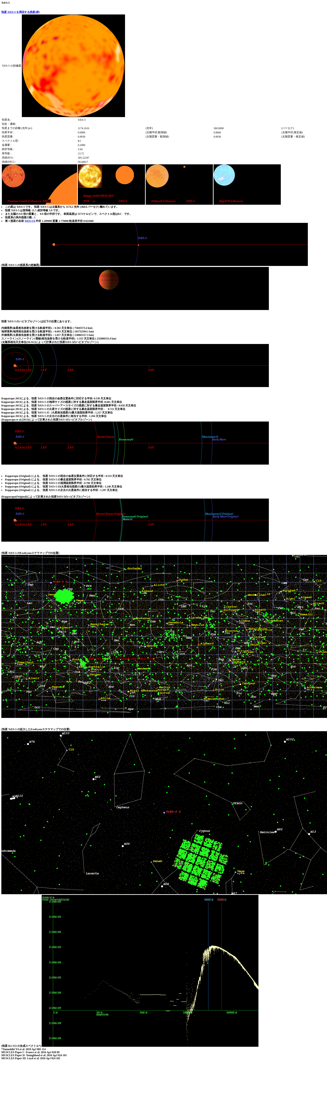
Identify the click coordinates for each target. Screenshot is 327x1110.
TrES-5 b (30, 221)
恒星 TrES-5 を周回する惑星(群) (20, 12)
